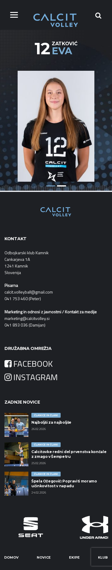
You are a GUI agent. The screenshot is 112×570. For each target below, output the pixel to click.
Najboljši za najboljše (51, 422)
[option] (56, 122)
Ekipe (74, 557)
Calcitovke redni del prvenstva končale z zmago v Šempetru (68, 454)
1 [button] (50, 186)
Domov (11, 557)
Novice (44, 557)
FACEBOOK (28, 363)
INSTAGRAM (31, 377)
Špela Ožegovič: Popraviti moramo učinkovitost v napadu (64, 483)
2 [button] (61, 186)
